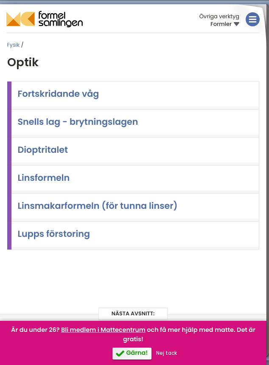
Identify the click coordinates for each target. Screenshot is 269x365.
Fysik (13, 45)
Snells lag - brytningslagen (78, 122)
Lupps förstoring (54, 234)
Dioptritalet (43, 150)
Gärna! (137, 353)
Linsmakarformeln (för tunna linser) (98, 206)
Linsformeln (44, 178)
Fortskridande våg (58, 94)
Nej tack (166, 353)
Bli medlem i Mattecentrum (103, 330)
